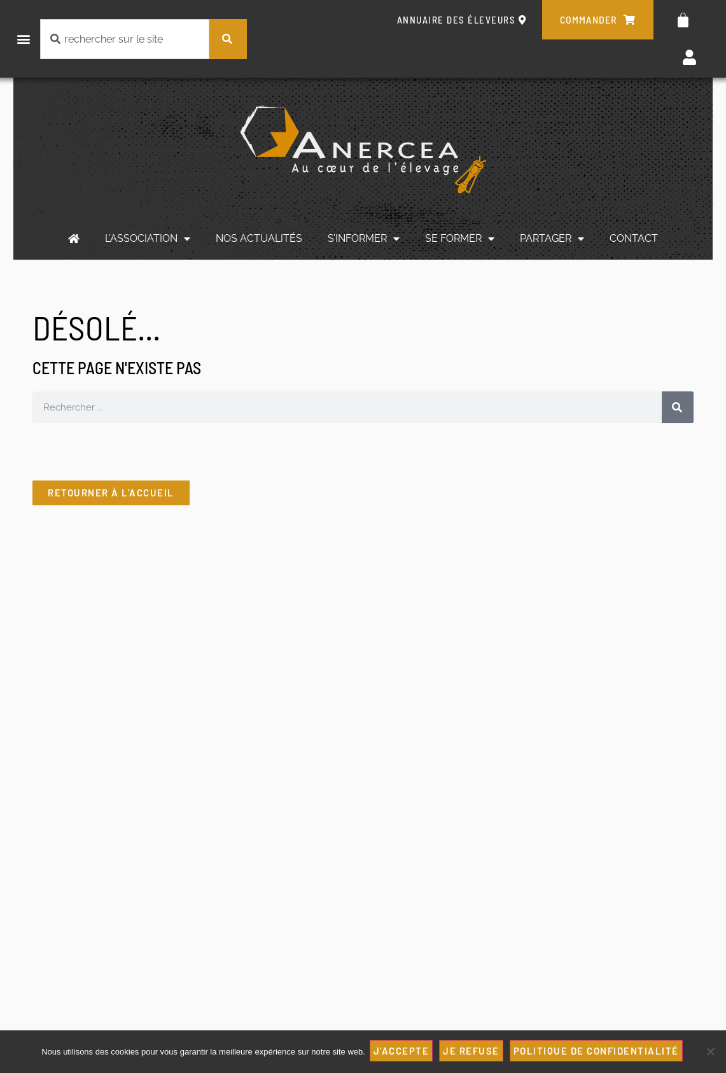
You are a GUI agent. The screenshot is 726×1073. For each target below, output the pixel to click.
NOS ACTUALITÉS (259, 238)
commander (598, 19)
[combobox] (124, 39)
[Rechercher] (228, 39)
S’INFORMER (364, 238)
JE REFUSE (473, 1052)
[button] (23, 39)
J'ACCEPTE (403, 1052)
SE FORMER (459, 238)
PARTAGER (552, 238)
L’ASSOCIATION (147, 238)
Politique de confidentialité (598, 1052)
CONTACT (634, 238)
